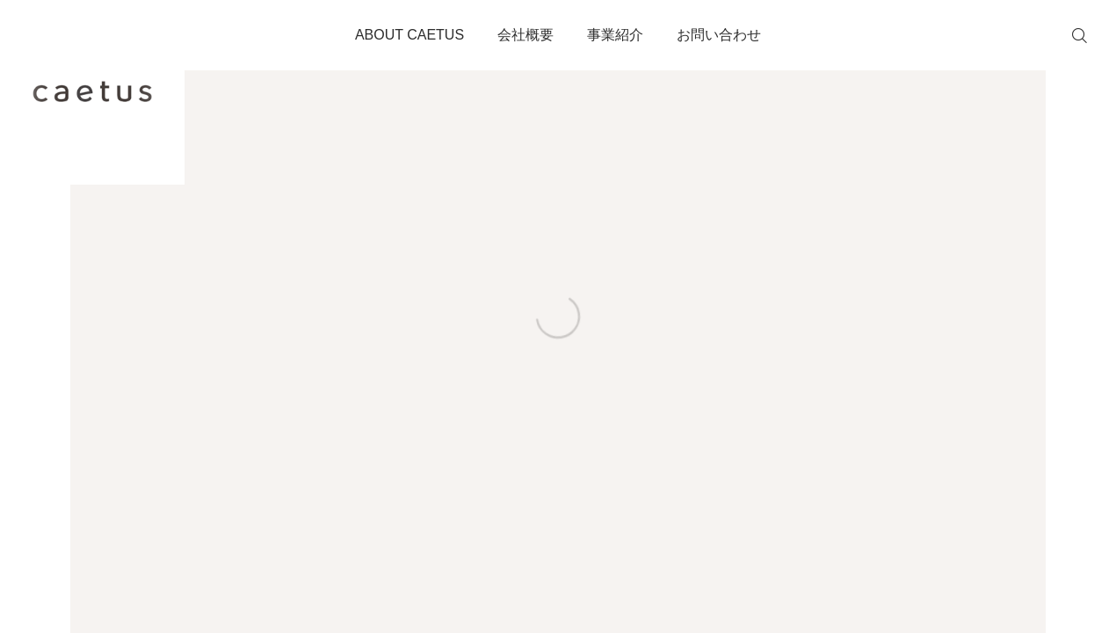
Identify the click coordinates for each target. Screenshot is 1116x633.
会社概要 (525, 34)
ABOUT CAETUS (409, 34)
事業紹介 (615, 34)
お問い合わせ (719, 34)
